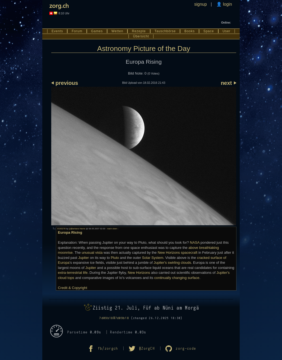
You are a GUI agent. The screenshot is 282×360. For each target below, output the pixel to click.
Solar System (152, 258)
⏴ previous (64, 83)
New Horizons (139, 273)
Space (208, 31)
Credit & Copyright (72, 288)
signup (200, 4)
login (227, 4)
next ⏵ (228, 83)
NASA (194, 242)
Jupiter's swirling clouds (172, 263)
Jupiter (83, 258)
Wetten (117, 31)
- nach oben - (111, 228)
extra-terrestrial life (73, 273)
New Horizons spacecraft (177, 252)
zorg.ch (59, 5)
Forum (77, 31)
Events (57, 31)
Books (189, 31)
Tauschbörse (165, 31)
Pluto (115, 258)
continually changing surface (176, 278)
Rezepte (139, 31)
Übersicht (141, 36)
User (226, 31)
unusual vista (92, 252)
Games (97, 31)
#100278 (61, 228)
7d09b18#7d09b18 (114, 318)
